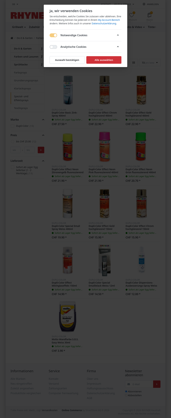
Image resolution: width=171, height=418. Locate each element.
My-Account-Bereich (109, 19)
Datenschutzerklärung (104, 23)
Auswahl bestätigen (67, 60)
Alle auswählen (104, 60)
